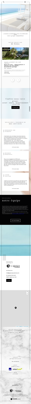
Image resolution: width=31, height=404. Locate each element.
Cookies (18, 396)
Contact (29, 109)
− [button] (27, 294)
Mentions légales (18, 395)
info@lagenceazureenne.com (12, 273)
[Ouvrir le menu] (25, 2)
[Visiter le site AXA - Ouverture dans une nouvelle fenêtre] (10, 369)
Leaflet (17, 326)
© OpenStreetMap (26, 326)
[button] (18, 80)
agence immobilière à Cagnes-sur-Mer (18, 213)
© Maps (21, 326)
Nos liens (26, 395)
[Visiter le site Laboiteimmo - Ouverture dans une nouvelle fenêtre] (15, 400)
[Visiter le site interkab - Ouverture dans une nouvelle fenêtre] (17, 369)
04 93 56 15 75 (9, 270)
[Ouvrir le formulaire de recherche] (3, 2)
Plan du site (12, 395)
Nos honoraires (6, 395)
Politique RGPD (13, 396)
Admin (22, 395)
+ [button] (27, 292)
